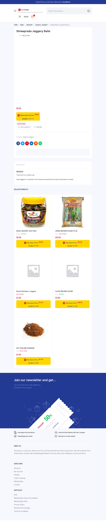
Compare (39, 127)
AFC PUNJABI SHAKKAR (25, 348)
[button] (24, 127)
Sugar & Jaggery (41, 25)
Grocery (29, 25)
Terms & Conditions (21, 511)
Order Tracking (19, 478)
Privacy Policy (19, 505)
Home (16, 25)
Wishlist (16, 475)
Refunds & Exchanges (22, 508)
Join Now (24, 118)
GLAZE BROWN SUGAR (64, 291)
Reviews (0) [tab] (20, 165)
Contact (17, 485)
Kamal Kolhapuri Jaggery (26, 291)
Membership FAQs (20, 501)
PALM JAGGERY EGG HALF (26, 231)
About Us (17, 468)
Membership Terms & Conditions (26, 498)
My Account (18, 471)
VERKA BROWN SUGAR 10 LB (66, 231)
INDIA (22, 25)
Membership (18, 481)
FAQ (15, 495)
